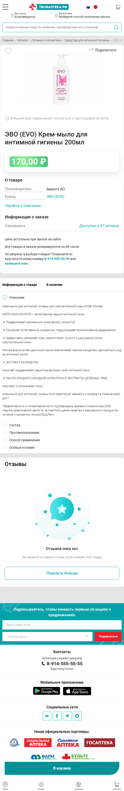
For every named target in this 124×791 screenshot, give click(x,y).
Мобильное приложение (62, 682)
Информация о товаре (19, 285)
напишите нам (16, 263)
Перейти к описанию (23, 205)
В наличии (54, 285)
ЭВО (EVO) (55, 196)
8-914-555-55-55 (57, 259)
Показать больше (62, 573)
